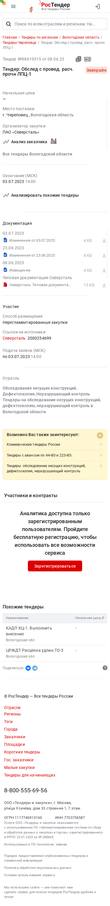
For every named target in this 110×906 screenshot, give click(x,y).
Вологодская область (52, 115)
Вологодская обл (20, 640)
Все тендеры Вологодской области (37, 154)
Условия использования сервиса (29, 875)
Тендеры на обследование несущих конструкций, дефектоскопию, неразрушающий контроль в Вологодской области (52, 405)
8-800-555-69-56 (25, 790)
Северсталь (14, 338)
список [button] (61, 844)
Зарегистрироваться (55, 566)
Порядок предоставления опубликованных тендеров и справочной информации (46, 858)
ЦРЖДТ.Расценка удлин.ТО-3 (35, 650)
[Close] (100, 435)
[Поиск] (8, 24)
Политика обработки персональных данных (37, 868)
